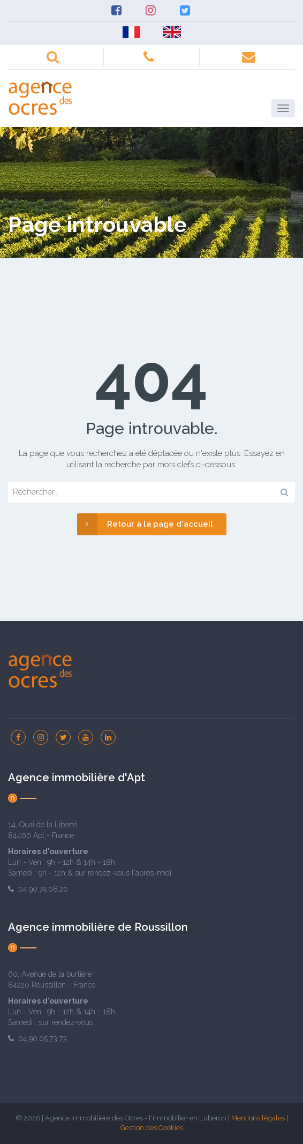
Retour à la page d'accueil (145, 524)
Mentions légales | (259, 1118)
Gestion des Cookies (151, 1128)
